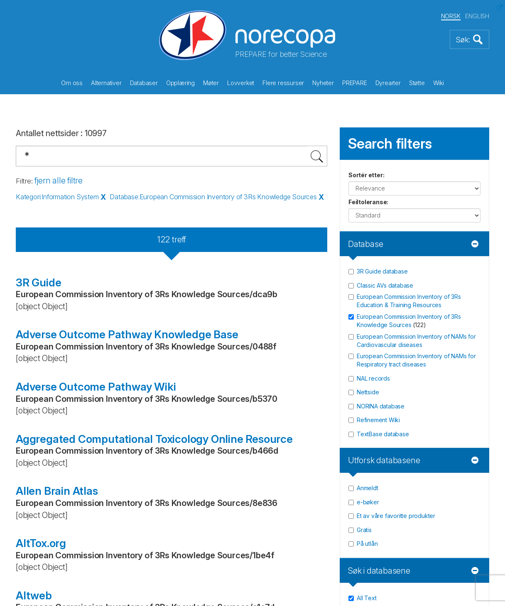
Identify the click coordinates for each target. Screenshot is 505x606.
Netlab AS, (173, 566)
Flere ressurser (283, 82)
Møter (211, 82)
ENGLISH (477, 16)
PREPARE (354, 82)
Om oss (72, 82)
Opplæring (180, 82)
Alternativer (106, 82)
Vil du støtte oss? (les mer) (184, 365)
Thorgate (265, 566)
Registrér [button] (466, 327)
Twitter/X (59, 383)
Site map (280, 362)
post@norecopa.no (51, 323)
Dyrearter (388, 82)
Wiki (438, 82)
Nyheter (323, 82)
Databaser (144, 82)
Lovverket (240, 82)
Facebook (60, 355)
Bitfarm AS (215, 566)
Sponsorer (284, 323)
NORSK (451, 16)
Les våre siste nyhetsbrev (433, 350)
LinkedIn (58, 410)
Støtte (417, 82)
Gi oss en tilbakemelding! (310, 310)
